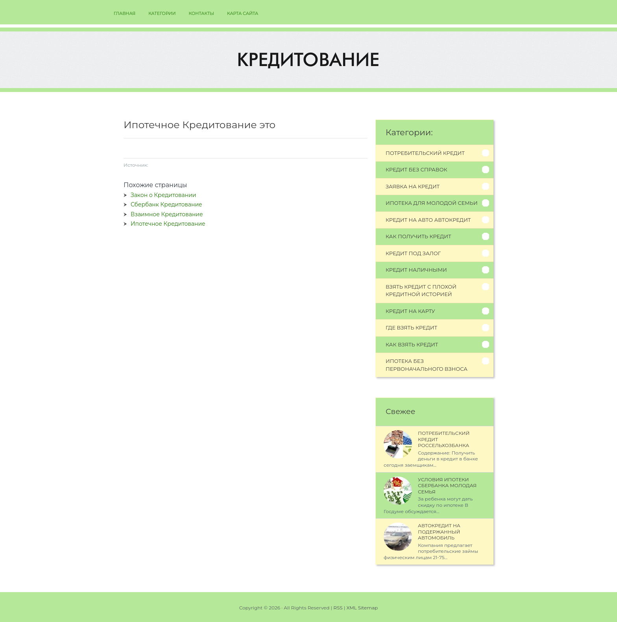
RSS (337, 608)
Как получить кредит (418, 236)
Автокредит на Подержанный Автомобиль (439, 532)
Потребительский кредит (425, 153)
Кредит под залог (413, 253)
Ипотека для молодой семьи (432, 203)
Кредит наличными (416, 270)
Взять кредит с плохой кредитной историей (421, 290)
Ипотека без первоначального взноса (426, 365)
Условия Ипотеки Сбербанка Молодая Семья (447, 486)
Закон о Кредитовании (163, 195)
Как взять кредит (412, 344)
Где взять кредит (411, 327)
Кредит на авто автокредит (428, 220)
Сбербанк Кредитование (166, 204)
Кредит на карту (410, 311)
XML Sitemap (362, 608)
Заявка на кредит (413, 186)
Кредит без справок (416, 169)
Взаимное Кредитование (167, 214)
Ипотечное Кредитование (168, 223)
